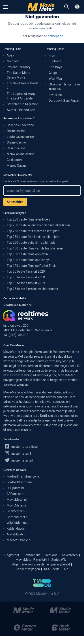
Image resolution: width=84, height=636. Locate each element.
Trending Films (12, 49)
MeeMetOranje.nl (19, 540)
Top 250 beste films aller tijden (28, 219)
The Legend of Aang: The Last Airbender (21, 96)
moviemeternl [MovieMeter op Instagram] (18, 453)
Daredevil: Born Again (64, 100)
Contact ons (32, 555)
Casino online (16, 148)
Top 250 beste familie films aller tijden (33, 237)
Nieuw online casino (20, 154)
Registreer (11, 555)
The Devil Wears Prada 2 (23, 85)
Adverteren (70, 555)
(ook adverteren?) (25, 118)
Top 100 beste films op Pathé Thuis (31, 265)
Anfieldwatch (16, 534)
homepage (55, 36)
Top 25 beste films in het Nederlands (32, 289)
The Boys (55, 67)
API (66, 569)
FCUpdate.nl (15, 488)
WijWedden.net (17, 523)
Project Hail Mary (18, 67)
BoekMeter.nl (16, 511)
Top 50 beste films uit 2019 (26, 283)
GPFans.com (15, 494)
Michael (12, 61)
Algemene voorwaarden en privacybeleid (41, 564)
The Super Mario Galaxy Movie (18, 75)
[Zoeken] (66, 7)
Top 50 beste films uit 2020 (26, 271)
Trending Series (54, 49)
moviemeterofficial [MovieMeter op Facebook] (21, 446)
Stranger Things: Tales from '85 (65, 87)
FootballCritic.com (19, 482)
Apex (10, 55)
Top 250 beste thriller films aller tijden (33, 231)
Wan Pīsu (55, 78)
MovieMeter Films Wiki (31, 559)
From (52, 55)
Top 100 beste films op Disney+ (29, 260)
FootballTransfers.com (23, 476)
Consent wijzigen (28, 569)
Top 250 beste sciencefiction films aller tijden (38, 225)
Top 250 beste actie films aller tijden (32, 242)
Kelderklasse (16, 528)
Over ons (51, 555)
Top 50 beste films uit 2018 (26, 277)
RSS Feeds (51, 569)
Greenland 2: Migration (23, 104)
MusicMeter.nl (16, 505)
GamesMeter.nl (17, 517)
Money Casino (17, 165)
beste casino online (20, 136)
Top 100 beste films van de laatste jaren (35, 248)
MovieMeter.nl (17, 499)
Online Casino (16, 142)
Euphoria (55, 61)
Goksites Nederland (20, 125)
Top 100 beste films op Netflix (27, 254)
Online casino (16, 131)
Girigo (53, 73)
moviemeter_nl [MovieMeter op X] (19, 460)
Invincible (55, 95)
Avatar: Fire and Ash (21, 110)
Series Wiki (59, 559)
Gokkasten (14, 160)
